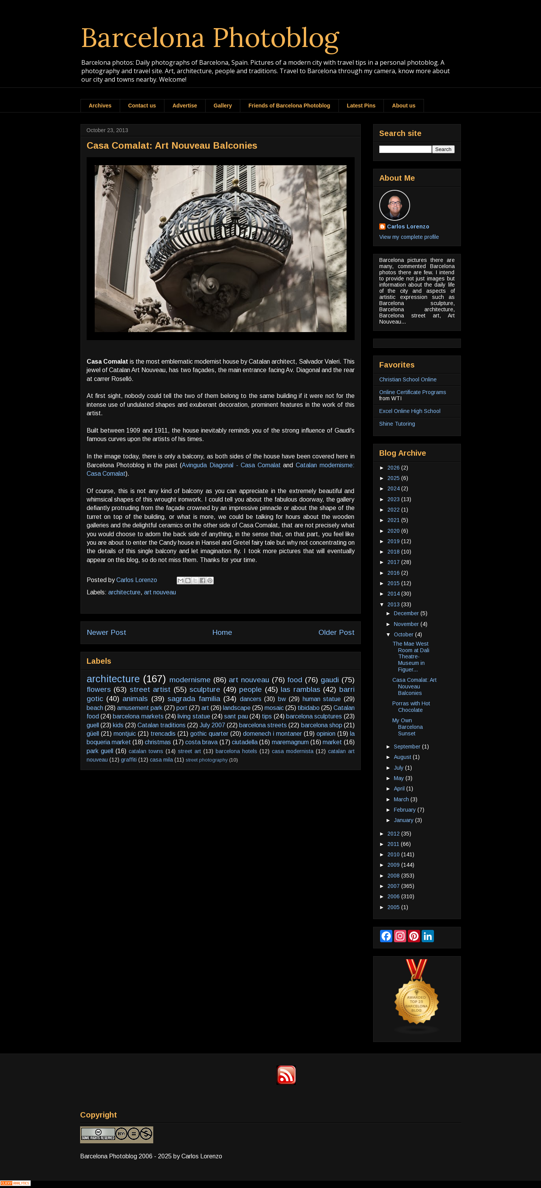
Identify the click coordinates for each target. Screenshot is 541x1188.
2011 (394, 844)
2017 (394, 562)
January (404, 820)
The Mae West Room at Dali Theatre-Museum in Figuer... (410, 657)
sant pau (236, 716)
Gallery (223, 105)
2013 (394, 604)
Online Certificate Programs (412, 392)
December (407, 613)
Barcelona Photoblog (209, 37)
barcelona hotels (236, 751)
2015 (394, 583)
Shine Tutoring (397, 424)
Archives (100, 105)
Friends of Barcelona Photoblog (289, 105)
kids (118, 725)
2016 (394, 573)
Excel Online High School (410, 411)
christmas (158, 742)
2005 (394, 907)
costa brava (201, 742)
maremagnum (290, 742)
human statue (322, 699)
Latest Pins (361, 105)
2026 (394, 468)
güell (93, 733)
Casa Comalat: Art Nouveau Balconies (414, 686)
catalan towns (146, 751)
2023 (394, 499)
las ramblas (300, 689)
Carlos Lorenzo (408, 226)
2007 (394, 886)
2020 (394, 531)
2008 (394, 876)
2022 (394, 510)
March (402, 799)
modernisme (190, 680)
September (408, 746)
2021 (394, 520)
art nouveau (160, 592)
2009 (394, 865)
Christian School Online (408, 379)
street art (189, 751)
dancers (250, 699)
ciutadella (245, 742)
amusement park (139, 708)
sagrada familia (193, 699)
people (250, 689)
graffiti (129, 760)
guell (93, 725)
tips (267, 716)
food (294, 680)
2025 (394, 478)
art (205, 708)
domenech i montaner (272, 733)
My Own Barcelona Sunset (407, 727)
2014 (394, 594)
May (399, 778)
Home (222, 632)
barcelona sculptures (314, 716)
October (404, 634)
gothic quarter (209, 733)
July (399, 768)
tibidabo (309, 708)
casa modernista (292, 751)
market (332, 742)
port (182, 708)
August (403, 757)
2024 (394, 488)
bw (282, 699)
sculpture (204, 689)
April (400, 788)
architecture (124, 592)
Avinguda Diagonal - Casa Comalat (231, 465)
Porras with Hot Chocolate (411, 706)
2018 (394, 552)
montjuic (125, 733)
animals (135, 699)
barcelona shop (321, 725)
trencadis (163, 733)
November (407, 624)
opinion (326, 733)
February (405, 810)
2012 (394, 834)
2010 (394, 854)
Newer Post (106, 632)
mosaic (274, 708)
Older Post (336, 632)
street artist (150, 689)
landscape (237, 708)
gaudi (330, 680)
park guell (100, 751)
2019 (394, 541)
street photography (207, 760)
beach (95, 708)
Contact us (142, 105)
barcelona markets (138, 716)
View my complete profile (409, 237)
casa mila (161, 760)
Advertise (185, 105)
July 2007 (212, 725)
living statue (194, 716)
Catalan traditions (161, 725)
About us (403, 105)
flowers (99, 689)
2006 (394, 896)
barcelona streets (263, 725)
